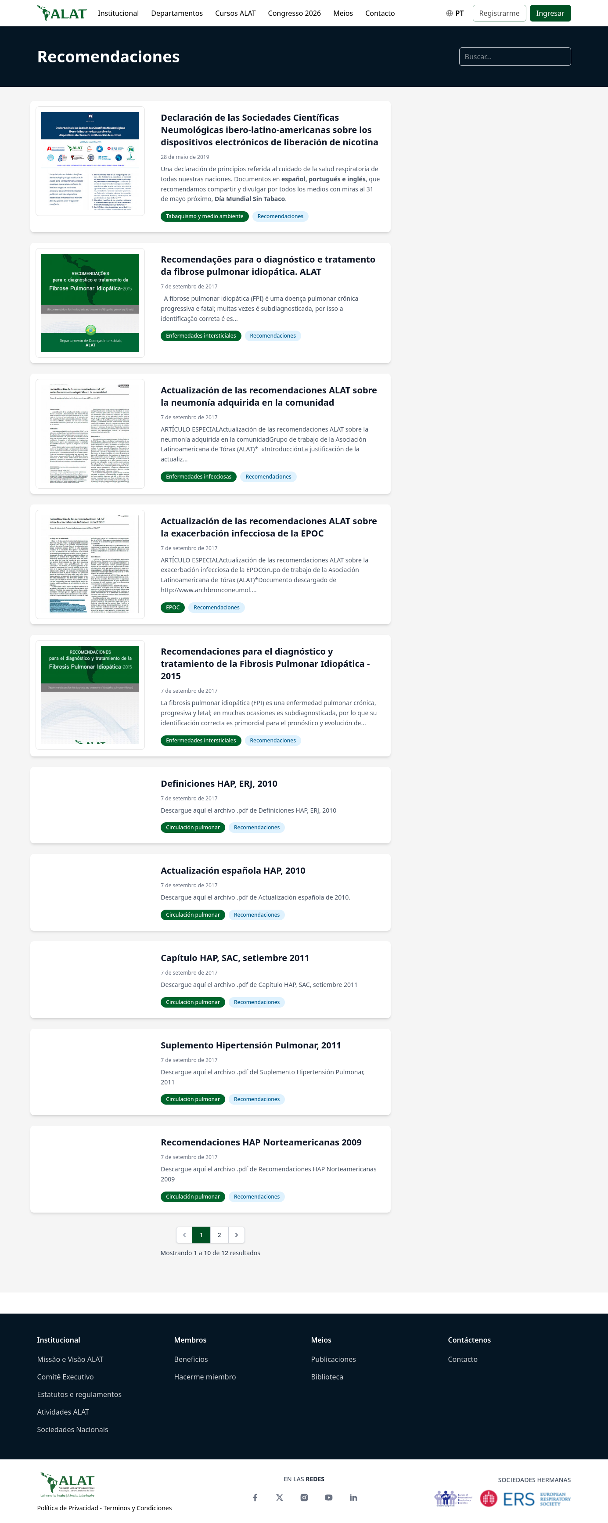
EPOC (173, 607)
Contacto (380, 13)
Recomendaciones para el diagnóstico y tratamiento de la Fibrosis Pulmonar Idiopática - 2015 (265, 663)
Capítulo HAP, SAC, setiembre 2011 (235, 958)
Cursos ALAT (235, 13)
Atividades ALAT (63, 1412)
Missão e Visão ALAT (70, 1359)
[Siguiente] (236, 1235)
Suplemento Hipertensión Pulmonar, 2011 (251, 1045)
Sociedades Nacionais (72, 1429)
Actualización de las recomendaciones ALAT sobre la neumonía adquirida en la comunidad (269, 396)
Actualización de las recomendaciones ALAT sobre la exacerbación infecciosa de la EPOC (269, 527)
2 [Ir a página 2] (219, 1235)
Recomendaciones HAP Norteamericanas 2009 (261, 1142)
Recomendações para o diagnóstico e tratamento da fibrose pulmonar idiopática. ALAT (268, 265)
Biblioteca (327, 1377)
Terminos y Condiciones (138, 1508)
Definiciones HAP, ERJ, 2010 (219, 783)
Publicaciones (333, 1359)
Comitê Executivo (65, 1377)
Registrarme (499, 13)
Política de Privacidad (67, 1508)
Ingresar (550, 13)
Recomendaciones (108, 56)
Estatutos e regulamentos (79, 1394)
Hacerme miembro (205, 1377)
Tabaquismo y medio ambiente (204, 216)
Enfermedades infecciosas (198, 476)
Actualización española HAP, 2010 (233, 870)
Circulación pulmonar (193, 827)
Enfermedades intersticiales (201, 335)
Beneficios (191, 1359)
